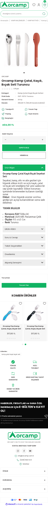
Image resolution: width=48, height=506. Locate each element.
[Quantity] (24, 139)
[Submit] (45, 416)
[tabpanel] (24, 48)
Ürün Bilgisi (9, 167)
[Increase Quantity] (43, 139)
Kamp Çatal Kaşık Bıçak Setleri (30, 93)
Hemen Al (24, 155)
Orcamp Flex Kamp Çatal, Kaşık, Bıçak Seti (12, 327)
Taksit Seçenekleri (13, 245)
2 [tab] (25, 344)
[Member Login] (38, 4)
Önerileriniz (10, 254)
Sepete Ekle (24, 148)
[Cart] (44, 5)
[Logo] (15, 4)
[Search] (24, 13)
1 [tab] (24, 72)
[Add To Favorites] (21, 303)
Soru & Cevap (11, 237)
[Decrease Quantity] (4, 139)
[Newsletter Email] (24, 417)
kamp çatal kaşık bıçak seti (11, 354)
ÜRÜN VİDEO (10, 229)
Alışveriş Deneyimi (13, 262)
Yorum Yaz (24, 285)
